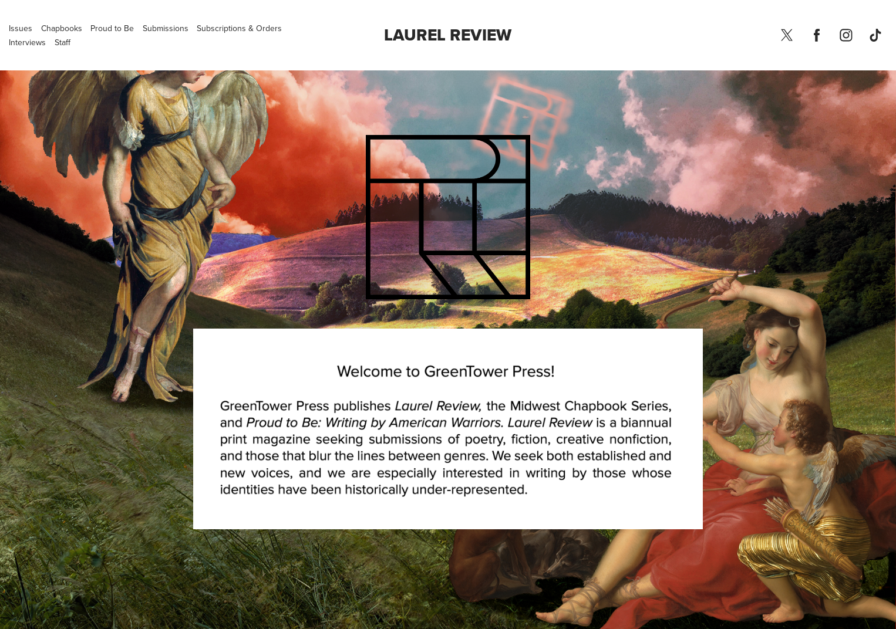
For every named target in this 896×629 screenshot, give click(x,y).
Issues (20, 28)
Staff (62, 42)
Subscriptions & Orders (239, 28)
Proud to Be (112, 28)
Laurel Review (447, 35)
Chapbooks (61, 28)
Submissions (165, 28)
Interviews (27, 42)
